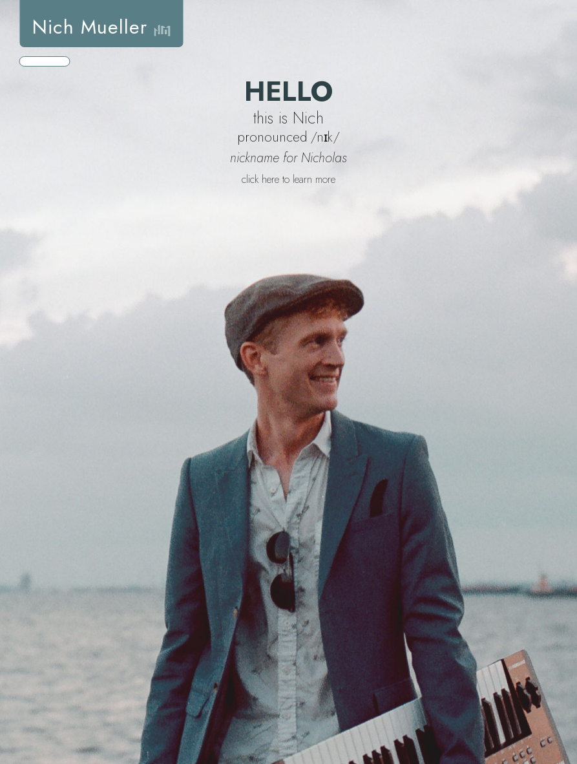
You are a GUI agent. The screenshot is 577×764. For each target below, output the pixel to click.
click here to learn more (288, 179)
